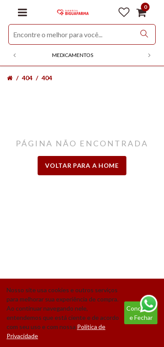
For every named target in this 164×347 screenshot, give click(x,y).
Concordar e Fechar (140, 313)
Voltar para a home (82, 165)
